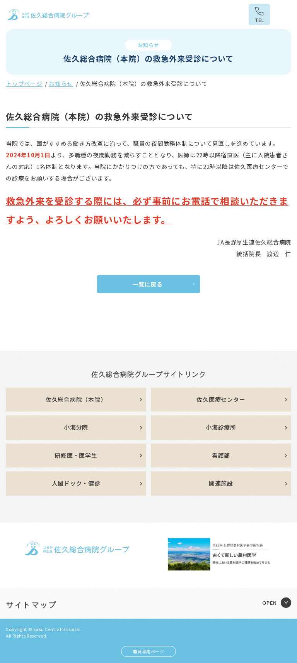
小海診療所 (221, 427)
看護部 (221, 455)
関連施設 (221, 483)
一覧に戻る (147, 284)
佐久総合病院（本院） (76, 399)
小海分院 (76, 427)
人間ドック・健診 (76, 483)
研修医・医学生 (76, 455)
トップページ (24, 83)
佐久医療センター (220, 399)
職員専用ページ (148, 651)
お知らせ (61, 83)
